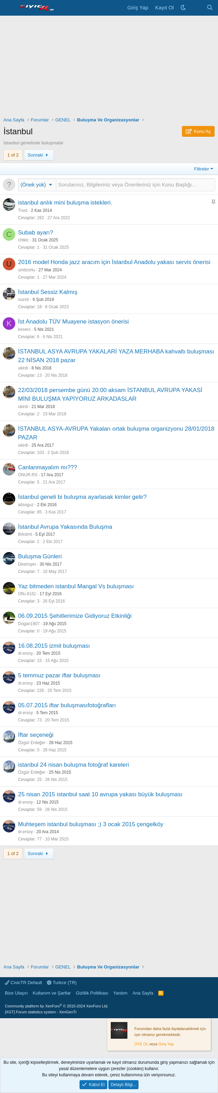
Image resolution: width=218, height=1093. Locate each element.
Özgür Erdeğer (31, 742)
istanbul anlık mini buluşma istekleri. (65, 202)
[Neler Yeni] (196, 8)
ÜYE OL (141, 1044)
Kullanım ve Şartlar (52, 993)
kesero (24, 329)
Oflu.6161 (27, 593)
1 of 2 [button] (13, 155)
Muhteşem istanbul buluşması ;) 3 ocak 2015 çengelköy (91, 824)
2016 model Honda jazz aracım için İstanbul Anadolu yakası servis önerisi (114, 262)
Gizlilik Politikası (92, 993)
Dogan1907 (29, 623)
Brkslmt (25, 534)
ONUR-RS (27, 474)
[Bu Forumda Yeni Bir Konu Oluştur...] (135, 184)
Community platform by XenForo (56, 1006)
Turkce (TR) (61, 982)
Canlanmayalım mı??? (47, 467)
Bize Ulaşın (16, 993)
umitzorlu (26, 270)
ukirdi (23, 368)
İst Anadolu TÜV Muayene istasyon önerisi (73, 321)
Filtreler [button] (201, 168)
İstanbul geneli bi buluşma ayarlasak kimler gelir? (82, 497)
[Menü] (9, 8)
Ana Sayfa (143, 993)
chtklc (23, 240)
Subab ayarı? (35, 232)
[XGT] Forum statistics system (41, 1012)
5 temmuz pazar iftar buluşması (59, 675)
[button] (37, 185)
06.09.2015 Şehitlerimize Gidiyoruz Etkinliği (75, 616)
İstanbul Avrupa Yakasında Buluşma (65, 527)
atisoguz (26, 504)
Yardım (120, 993)
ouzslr (23, 299)
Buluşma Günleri (40, 556)
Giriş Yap (166, 1044)
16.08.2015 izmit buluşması (54, 646)
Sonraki (39, 155)
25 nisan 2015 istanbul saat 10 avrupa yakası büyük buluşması (100, 794)
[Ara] (210, 8)
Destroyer (27, 564)
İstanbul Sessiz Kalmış (47, 292)
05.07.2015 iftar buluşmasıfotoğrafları (67, 705)
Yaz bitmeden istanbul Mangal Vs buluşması (76, 586)
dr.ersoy (25, 653)
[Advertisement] (109, 68)
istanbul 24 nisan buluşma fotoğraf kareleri (73, 764)
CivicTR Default (23, 982)
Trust (22, 210)
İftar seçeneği (35, 735)
